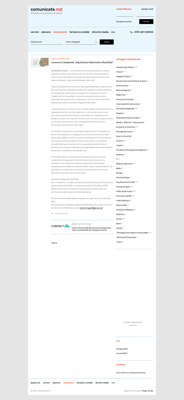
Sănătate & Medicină (125, 210)
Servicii (35, 32)
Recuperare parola (123, 22)
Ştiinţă (119, 228)
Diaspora (119, 113)
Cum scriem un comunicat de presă (130, 373)
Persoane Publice (123, 187)
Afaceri (119, 72)
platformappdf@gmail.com (91, 208)
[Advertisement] (132, 268)
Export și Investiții (123, 136)
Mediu (118, 168)
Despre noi (35, 383)
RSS (113, 32)
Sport (118, 224)
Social (118, 219)
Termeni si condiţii (79, 32)
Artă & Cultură (122, 86)
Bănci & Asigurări (123, 90)
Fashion (119, 145)
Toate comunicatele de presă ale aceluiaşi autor (91, 228)
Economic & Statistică (125, 127)
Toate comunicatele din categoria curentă (89, 230)
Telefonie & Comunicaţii (126, 237)
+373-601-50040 (143, 32)
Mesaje (119, 173)
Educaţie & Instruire (124, 132)
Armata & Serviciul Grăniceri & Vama (131, 81)
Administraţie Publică (125, 67)
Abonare (46, 32)
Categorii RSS (122, 349)
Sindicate (120, 214)
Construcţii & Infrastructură (127, 104)
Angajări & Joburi (123, 76)
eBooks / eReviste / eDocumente (130, 122)
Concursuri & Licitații (124, 99)
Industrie (120, 155)
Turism (119, 242)
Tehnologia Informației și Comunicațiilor (132, 233)
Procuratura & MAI (123, 196)
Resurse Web (121, 205)
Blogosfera (120, 95)
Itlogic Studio (147, 391)
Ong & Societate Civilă (60, 59)
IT (117, 159)
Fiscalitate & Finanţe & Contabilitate (131, 150)
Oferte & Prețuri (122, 178)
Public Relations (122, 201)
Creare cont (147, 9)
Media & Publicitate (124, 164)
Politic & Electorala (124, 191)
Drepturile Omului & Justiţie (127, 118)
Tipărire (54, 243)
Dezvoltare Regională (125, 109)
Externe (119, 141)
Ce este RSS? (122, 353)
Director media (100, 32)
